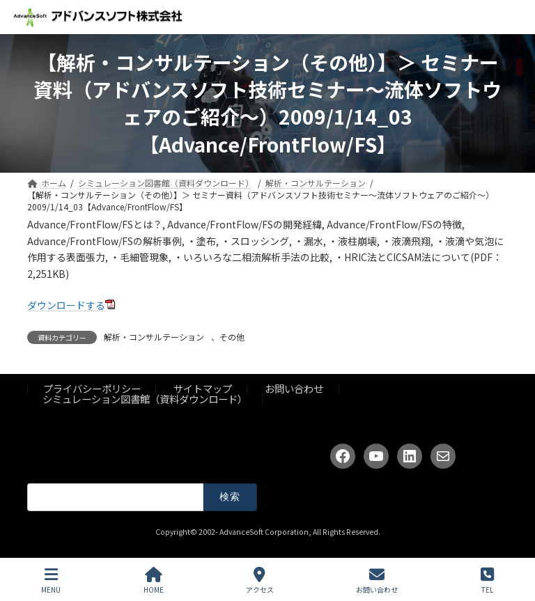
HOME (154, 580)
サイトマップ (202, 388)
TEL (487, 580)
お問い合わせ (294, 388)
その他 (232, 337)
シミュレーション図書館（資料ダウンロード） (144, 398)
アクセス (260, 580)
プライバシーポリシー (92, 388)
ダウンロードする (66, 305)
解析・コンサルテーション (154, 337)
